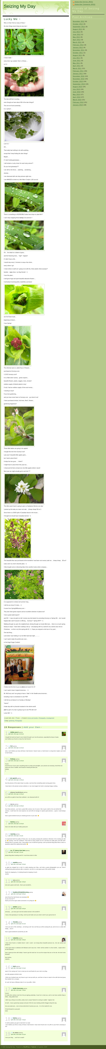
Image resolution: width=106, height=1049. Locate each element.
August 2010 (77, 86)
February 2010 (78, 102)
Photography (42, 718)
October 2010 (78, 81)
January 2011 (78, 73)
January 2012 (78, 47)
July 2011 (76, 58)
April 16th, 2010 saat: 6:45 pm (18, 908)
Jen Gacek (13, 778)
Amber (15, 907)
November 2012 (79, 21)
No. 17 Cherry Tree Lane (17, 850)
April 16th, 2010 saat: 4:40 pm (18, 881)
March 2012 (77, 42)
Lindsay (12, 759)
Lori (11, 746)
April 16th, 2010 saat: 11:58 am (16, 780)
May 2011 (76, 63)
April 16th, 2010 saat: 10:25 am (16, 734)
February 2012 (78, 45)
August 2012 (77, 29)
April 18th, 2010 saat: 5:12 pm (18, 968)
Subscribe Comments (85, 4)
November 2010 (79, 79)
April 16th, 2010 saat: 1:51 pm (15, 852)
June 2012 (77, 34)
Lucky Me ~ (12, 19)
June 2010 (77, 92)
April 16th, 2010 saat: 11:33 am (16, 760)
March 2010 (77, 99)
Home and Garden (33, 718)
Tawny (15, 1018)
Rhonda (15, 922)
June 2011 (77, 60)
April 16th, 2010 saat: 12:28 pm (16, 794)
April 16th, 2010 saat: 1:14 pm (15, 835)
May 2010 (76, 94)
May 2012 (76, 37)
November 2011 (79, 50)
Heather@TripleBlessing (21, 892)
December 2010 (79, 76)
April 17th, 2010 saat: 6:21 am (18, 923)
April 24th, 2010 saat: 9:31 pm (18, 1034)
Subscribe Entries (84, 2)
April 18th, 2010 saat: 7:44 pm (18, 1019)
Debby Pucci (14, 732)
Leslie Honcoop (18, 988)
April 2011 (77, 66)
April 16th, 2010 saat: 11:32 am (16, 747)
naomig (12, 834)
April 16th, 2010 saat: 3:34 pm (18, 864)
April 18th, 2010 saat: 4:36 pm (18, 939)
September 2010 (79, 84)
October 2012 (78, 24)
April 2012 (77, 39)
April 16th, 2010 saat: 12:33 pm (16, 823)
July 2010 (76, 89)
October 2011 (78, 53)
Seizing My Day (20, 6)
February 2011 (78, 71)
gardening (11, 720)
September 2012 (79, 26)
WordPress (26, 1047)
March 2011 (77, 68)
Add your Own (32, 727)
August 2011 (77, 55)
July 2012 (76, 32)
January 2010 (78, 105)
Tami (14, 966)
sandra (15, 862)
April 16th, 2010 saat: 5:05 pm (18, 894)
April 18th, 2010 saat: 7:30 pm (18, 990)
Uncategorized (50, 718)
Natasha (15, 938)
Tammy (12, 822)
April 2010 (77, 97)
